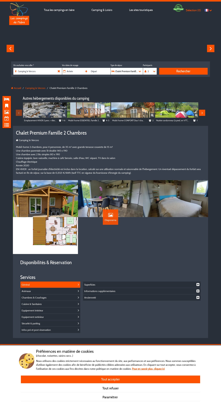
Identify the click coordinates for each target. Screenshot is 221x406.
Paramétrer (111, 397)
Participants (147, 65)
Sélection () (193, 10)
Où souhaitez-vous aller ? (23, 65)
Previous (10, 48)
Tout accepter (110, 379)
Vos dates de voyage (70, 65)
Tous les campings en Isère (59, 10)
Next (210, 48)
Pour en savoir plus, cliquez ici (148, 368)
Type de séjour (116, 65)
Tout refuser (110, 388)
